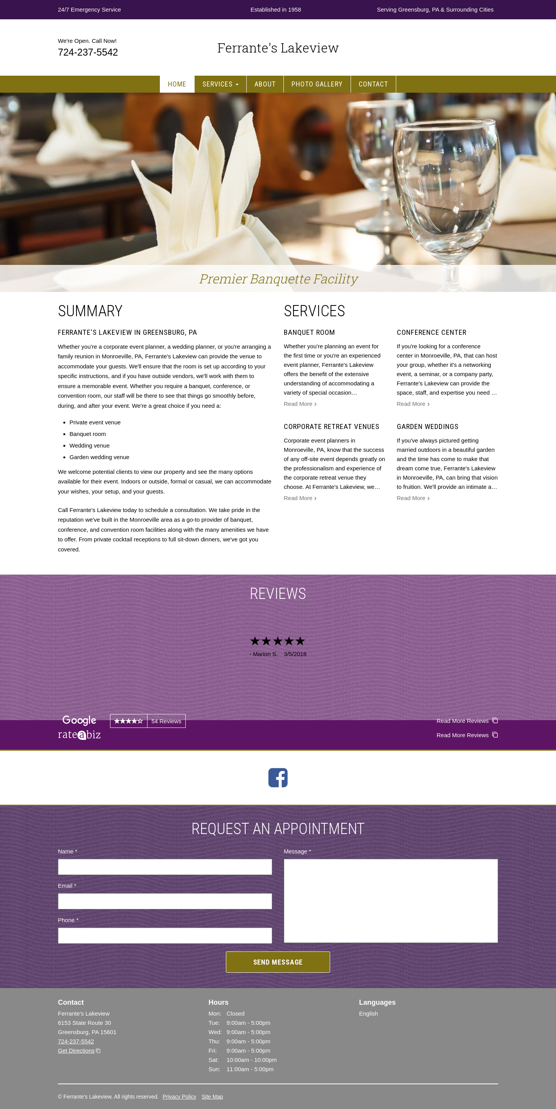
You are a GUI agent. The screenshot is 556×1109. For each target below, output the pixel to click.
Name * (67, 851)
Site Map (212, 1097)
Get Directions (76, 1050)
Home (177, 84)
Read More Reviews (467, 720)
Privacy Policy (179, 1097)
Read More (300, 404)
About (265, 84)
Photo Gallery (317, 84)
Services (220, 84)
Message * (297, 851)
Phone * (68, 920)
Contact (373, 84)
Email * (67, 886)
